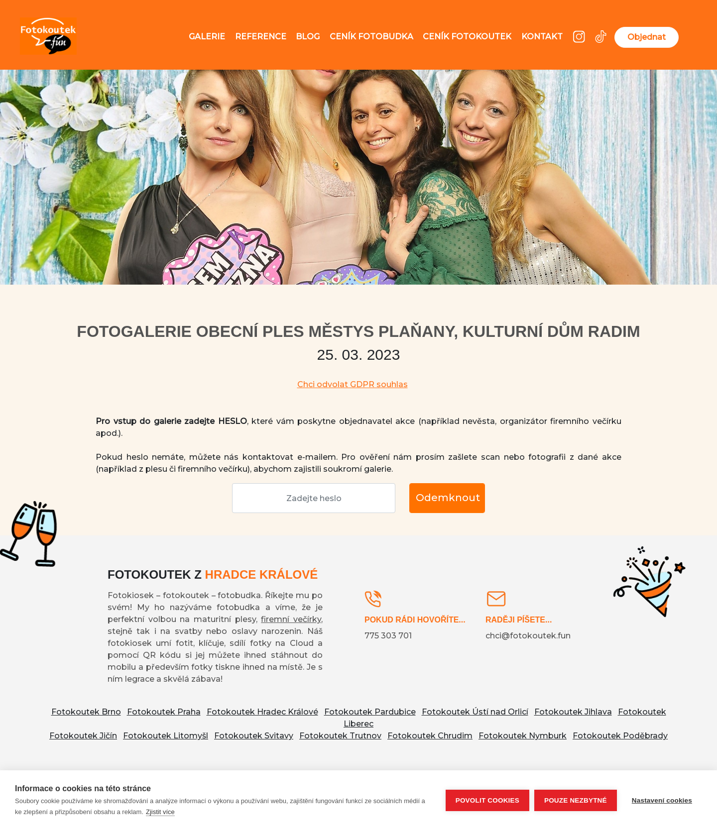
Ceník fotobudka (371, 36)
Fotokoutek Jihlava (573, 712)
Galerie (207, 36)
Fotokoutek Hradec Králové (262, 712)
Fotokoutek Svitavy (253, 735)
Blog (308, 36)
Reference (260, 36)
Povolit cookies (487, 800)
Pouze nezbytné (575, 800)
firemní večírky (291, 619)
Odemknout (448, 498)
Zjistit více (160, 812)
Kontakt (542, 36)
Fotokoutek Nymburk (522, 735)
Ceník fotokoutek (467, 36)
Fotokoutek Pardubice (370, 712)
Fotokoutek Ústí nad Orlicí (475, 712)
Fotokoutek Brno (86, 712)
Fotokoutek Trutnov (340, 735)
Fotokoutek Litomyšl (165, 735)
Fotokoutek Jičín (83, 735)
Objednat (646, 37)
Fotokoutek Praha (164, 712)
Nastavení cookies (662, 800)
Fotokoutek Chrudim (430, 735)
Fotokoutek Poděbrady (620, 735)
